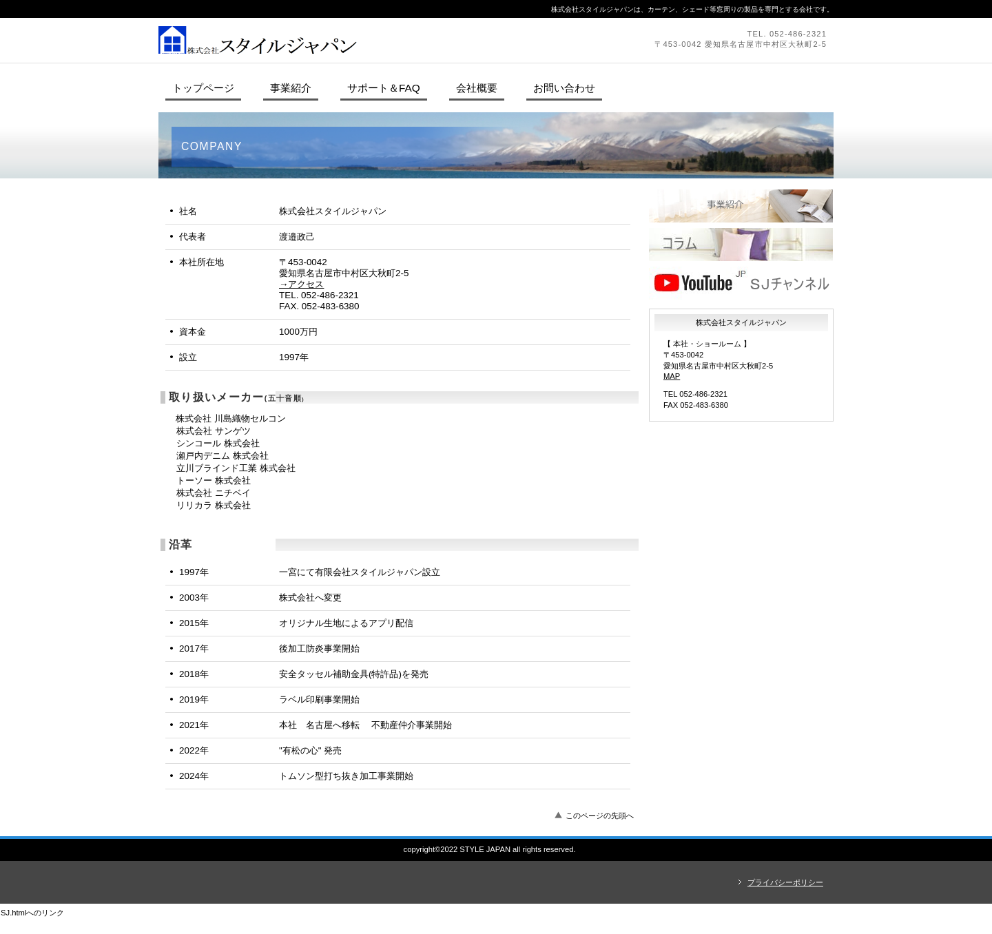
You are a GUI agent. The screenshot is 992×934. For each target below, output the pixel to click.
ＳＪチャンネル (741, 283)
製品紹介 (741, 205)
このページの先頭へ (600, 815)
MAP (671, 376)
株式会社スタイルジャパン (347, 40)
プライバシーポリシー (785, 882)
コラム (741, 244)
